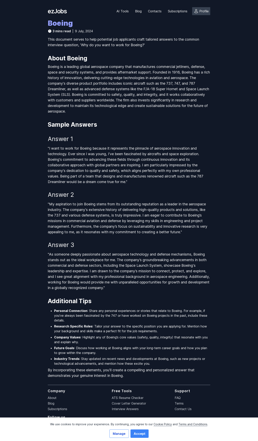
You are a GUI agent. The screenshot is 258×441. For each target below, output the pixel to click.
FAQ (178, 398)
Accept (139, 434)
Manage (119, 434)
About (52, 398)
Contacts (155, 11)
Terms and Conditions (192, 424)
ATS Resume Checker (127, 398)
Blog (138, 11)
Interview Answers (125, 409)
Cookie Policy (163, 424)
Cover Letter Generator (129, 403)
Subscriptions (177, 11)
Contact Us (183, 409)
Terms (179, 403)
